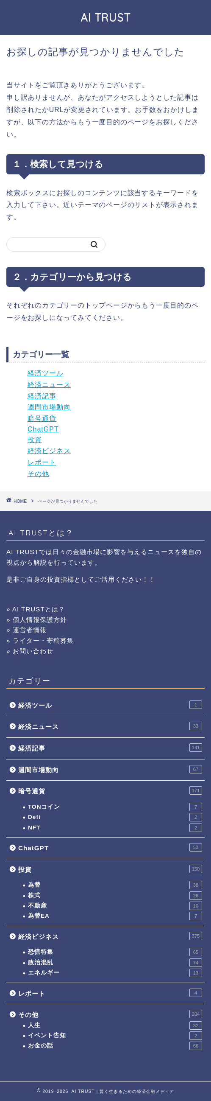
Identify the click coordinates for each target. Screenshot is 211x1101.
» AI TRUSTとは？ (35, 609)
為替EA (115, 916)
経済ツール (46, 373)
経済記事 (42, 396)
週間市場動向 (49, 407)
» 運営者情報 (26, 629)
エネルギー (115, 973)
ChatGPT (43, 429)
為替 (115, 885)
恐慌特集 (115, 952)
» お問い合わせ (29, 651)
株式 (115, 895)
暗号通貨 (42, 418)
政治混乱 (115, 962)
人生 (115, 1025)
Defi (115, 817)
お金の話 (115, 1046)
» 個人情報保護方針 (36, 619)
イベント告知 (115, 1035)
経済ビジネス (49, 450)
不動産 (115, 906)
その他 (38, 473)
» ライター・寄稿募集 (40, 640)
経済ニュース (49, 384)
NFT (115, 828)
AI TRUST (105, 17)
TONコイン (115, 807)
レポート (42, 462)
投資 (35, 439)
